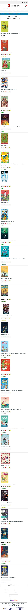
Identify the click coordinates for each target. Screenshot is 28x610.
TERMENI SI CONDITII (6, 603)
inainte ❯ (16, 16)
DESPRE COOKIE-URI (15, 603)
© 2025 (14, 605)
